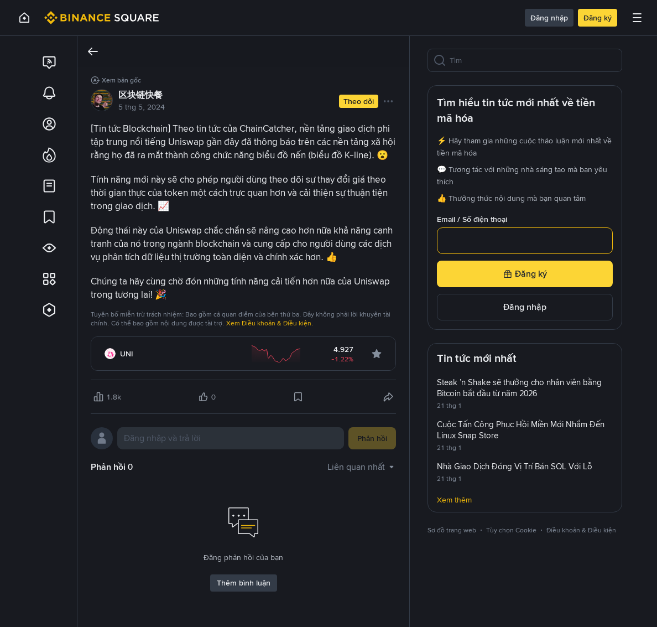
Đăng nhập (549, 18)
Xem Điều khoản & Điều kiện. (270, 323)
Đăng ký (597, 18)
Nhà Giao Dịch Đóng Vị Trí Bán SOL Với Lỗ (514, 466)
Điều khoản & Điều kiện (581, 530)
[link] (49, 62)
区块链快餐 (140, 95)
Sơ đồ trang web (451, 530)
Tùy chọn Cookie (511, 530)
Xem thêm (454, 500)
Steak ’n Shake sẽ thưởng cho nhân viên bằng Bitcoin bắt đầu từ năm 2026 (519, 388)
